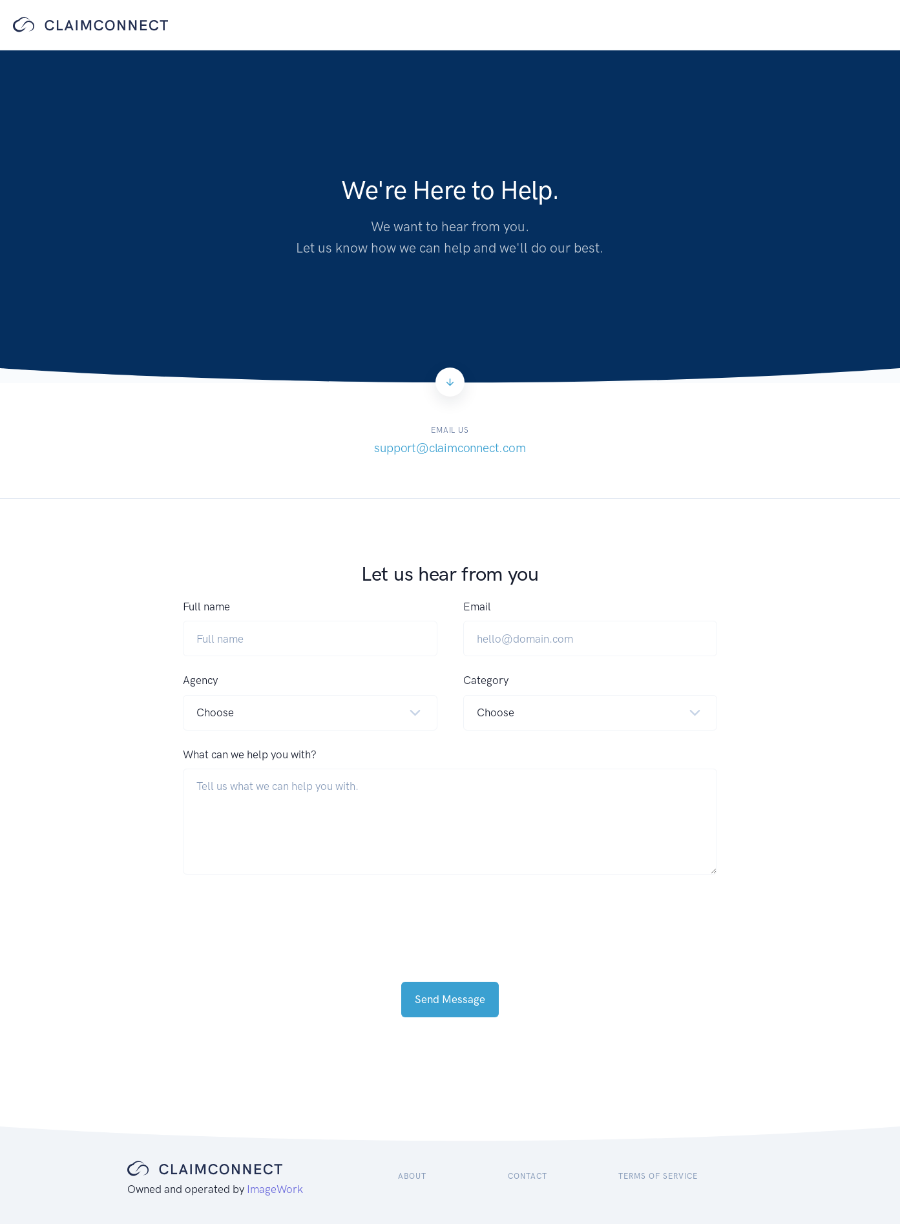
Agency (200, 680)
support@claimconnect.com (449, 448)
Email (477, 606)
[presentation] (281, 915)
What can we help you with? (250, 754)
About (412, 1176)
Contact (527, 1176)
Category (485, 680)
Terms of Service (657, 1176)
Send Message (450, 999)
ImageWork (275, 1189)
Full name (206, 606)
